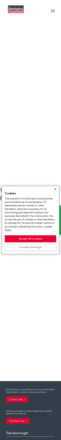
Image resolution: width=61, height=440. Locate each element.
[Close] (55, 189)
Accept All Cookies (30, 238)
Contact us (18, 421)
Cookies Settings (30, 247)
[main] (31, 220)
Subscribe (17, 399)
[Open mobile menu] (53, 11)
